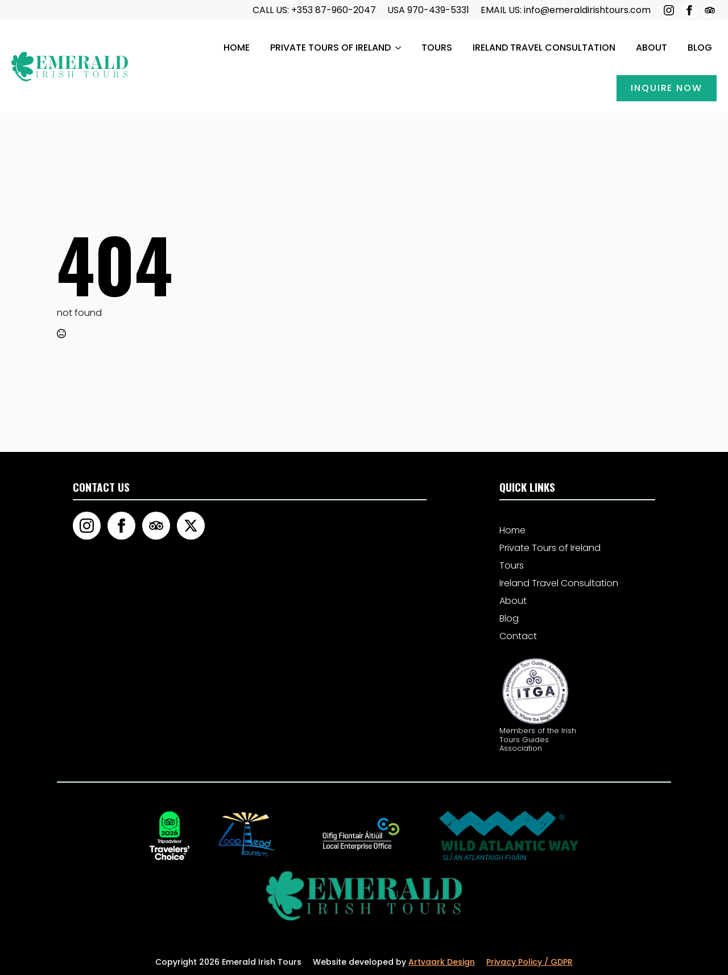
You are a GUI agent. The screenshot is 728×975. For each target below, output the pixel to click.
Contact (518, 636)
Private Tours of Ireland (330, 47)
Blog (700, 47)
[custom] (710, 10)
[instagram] (669, 10)
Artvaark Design (441, 962)
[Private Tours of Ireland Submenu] (398, 48)
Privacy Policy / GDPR (529, 962)
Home (237, 47)
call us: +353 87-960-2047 (314, 10)
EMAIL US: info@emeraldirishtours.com (566, 10)
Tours (436, 47)
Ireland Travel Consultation (544, 47)
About (651, 47)
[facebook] (689, 10)
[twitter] (191, 526)
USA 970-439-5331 (428, 10)
